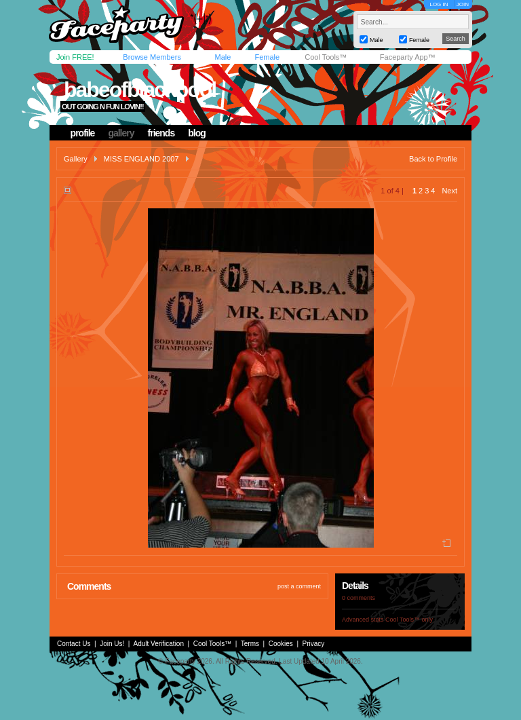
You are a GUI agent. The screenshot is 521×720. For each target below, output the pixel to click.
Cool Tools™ (326, 57)
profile (83, 133)
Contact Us (73, 643)
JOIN (463, 4)
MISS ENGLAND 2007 (141, 159)
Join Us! (112, 643)
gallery (121, 133)
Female (266, 57)
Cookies (281, 643)
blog (197, 133)
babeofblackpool (140, 89)
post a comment (299, 586)
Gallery (76, 159)
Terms (250, 643)
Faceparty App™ (408, 57)
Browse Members (152, 57)
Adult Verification (158, 643)
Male (222, 57)
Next (449, 191)
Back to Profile (433, 159)
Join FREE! (75, 57)
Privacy (314, 643)
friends (161, 133)
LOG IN (438, 4)
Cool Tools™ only (409, 619)
